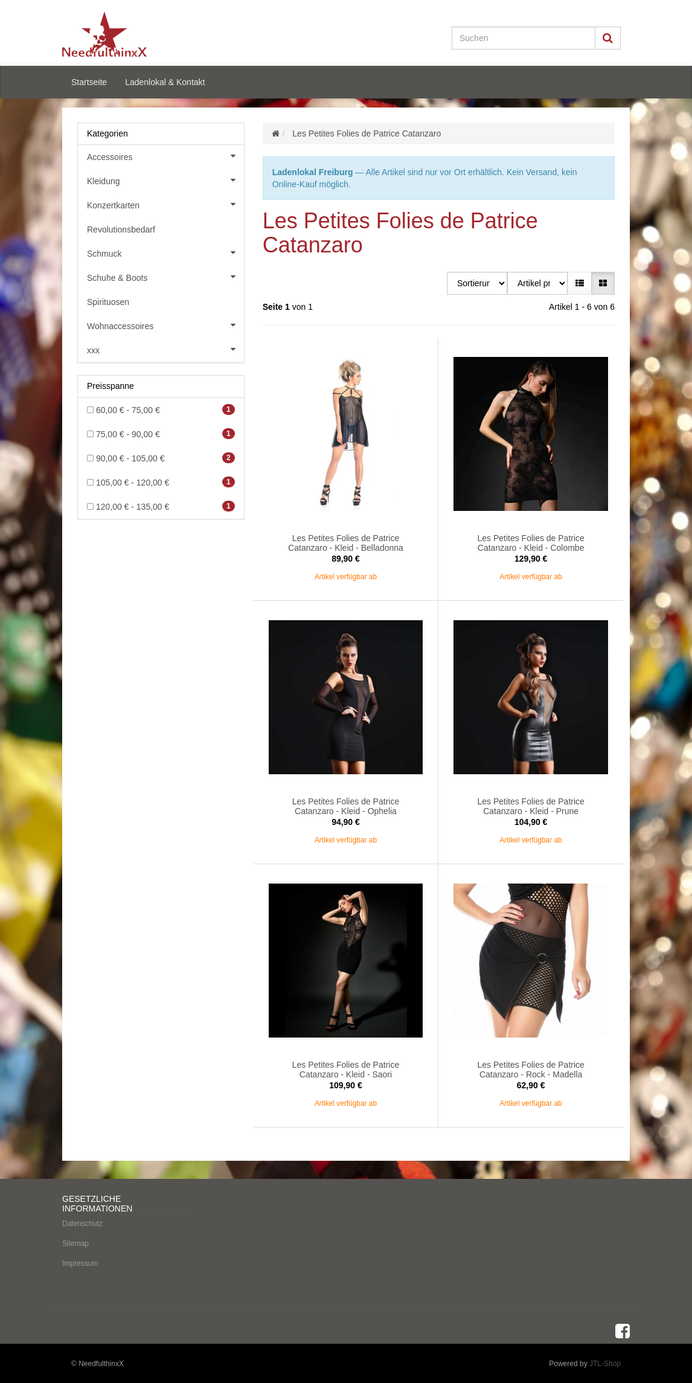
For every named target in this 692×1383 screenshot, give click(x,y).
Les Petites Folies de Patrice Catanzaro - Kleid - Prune (530, 806)
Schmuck (165, 252)
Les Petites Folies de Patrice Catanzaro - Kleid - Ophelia (345, 806)
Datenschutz (82, 1222)
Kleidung (165, 180)
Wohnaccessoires (165, 325)
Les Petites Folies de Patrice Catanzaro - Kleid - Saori (345, 1068)
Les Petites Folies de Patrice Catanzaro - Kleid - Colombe (530, 542)
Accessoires (165, 156)
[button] (580, 283)
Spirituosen (108, 302)
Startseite (89, 82)
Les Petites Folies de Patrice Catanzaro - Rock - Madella (530, 1068)
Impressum (80, 1262)
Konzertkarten (165, 204)
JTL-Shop (605, 1362)
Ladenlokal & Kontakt (165, 82)
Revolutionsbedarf (121, 229)
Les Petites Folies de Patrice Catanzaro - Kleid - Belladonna (345, 542)
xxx (165, 349)
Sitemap (75, 1242)
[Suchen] (523, 38)
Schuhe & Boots (165, 276)
